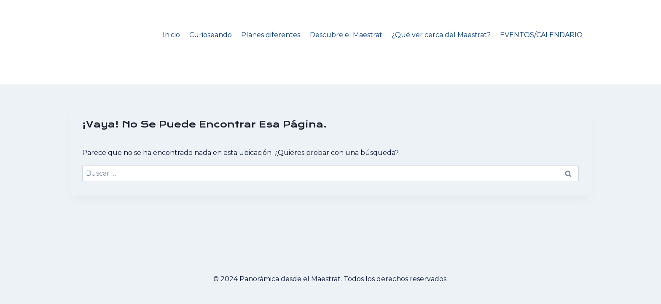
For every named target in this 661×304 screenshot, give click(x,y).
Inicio (171, 35)
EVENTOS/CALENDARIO (541, 35)
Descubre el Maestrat (346, 35)
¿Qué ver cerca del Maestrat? (441, 35)
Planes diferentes (270, 35)
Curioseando (210, 35)
